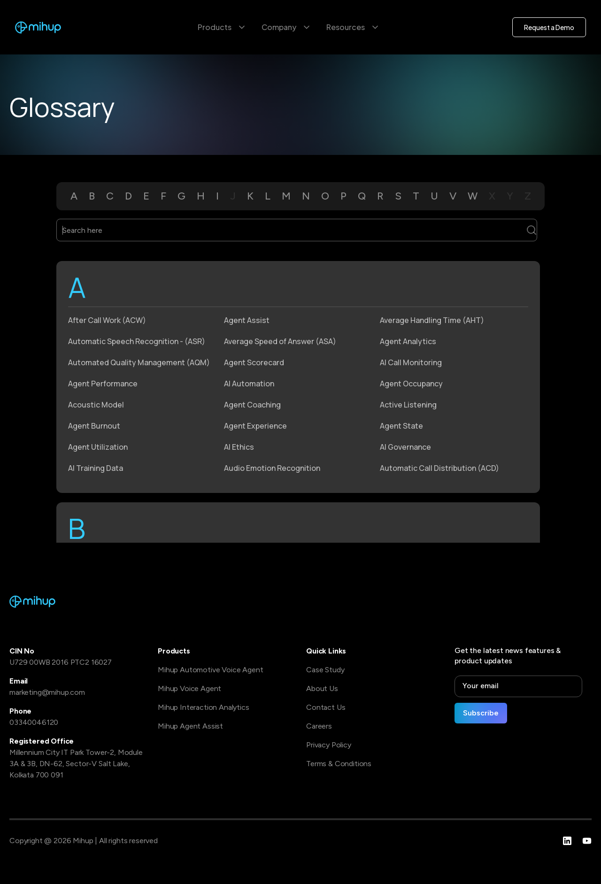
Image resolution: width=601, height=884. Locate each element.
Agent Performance (103, 383)
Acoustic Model (96, 405)
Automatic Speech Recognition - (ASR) (136, 341)
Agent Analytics (408, 341)
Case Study (325, 669)
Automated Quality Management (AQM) (139, 362)
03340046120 (33, 722)
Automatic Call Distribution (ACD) (439, 468)
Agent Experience (255, 426)
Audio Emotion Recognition (272, 468)
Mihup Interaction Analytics (203, 707)
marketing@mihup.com (47, 692)
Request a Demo (549, 27)
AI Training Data (95, 468)
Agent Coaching (252, 405)
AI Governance (405, 447)
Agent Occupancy (411, 383)
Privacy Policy (328, 744)
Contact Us (325, 707)
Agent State (401, 426)
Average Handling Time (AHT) (432, 320)
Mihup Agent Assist (190, 726)
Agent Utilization (98, 447)
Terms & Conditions (338, 763)
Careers (319, 726)
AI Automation (249, 383)
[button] (222, 27)
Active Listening (408, 405)
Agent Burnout (94, 426)
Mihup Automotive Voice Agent (210, 669)
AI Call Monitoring (411, 362)
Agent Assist (247, 320)
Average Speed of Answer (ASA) (280, 341)
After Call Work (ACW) (107, 320)
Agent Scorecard (254, 362)
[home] (38, 27)
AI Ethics (239, 447)
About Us (322, 688)
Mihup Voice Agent (189, 688)
